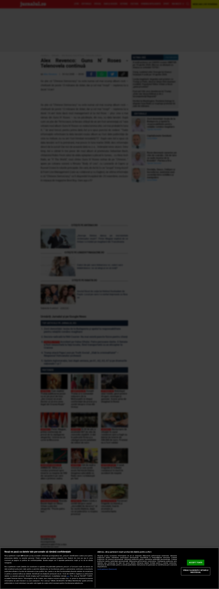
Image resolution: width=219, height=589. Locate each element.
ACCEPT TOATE (195, 562)
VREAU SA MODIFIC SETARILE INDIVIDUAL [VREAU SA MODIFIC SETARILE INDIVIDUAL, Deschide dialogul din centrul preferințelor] (195, 571)
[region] (109, 568)
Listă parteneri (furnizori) (107, 569)
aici (68, 576)
